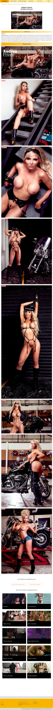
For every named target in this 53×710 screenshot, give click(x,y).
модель (3, 33)
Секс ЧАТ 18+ (39, 1)
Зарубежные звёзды (22, 1)
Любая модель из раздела (35, 584)
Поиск (48, 1)
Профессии (31, 1)
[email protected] (35, 702)
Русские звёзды (13, 1)
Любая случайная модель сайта (18, 584)
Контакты (2, 704)
